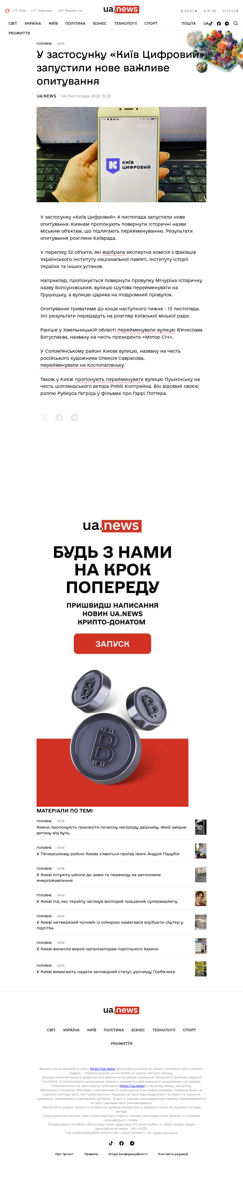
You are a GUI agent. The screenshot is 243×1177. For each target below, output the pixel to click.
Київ (53, 23)
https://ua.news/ (103, 1068)
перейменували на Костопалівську (82, 365)
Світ (13, 23)
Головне (44, 43)
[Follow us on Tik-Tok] (211, 23)
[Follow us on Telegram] (227, 23)
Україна (33, 23)
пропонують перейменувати (109, 379)
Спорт (151, 23)
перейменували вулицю (146, 329)
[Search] (235, 23)
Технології (125, 23)
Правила (91, 1154)
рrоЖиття (19, 33)
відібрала (114, 252)
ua (206, 23)
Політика (75, 23)
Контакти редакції (173, 1154)
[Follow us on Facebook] (219, 23)
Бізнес (100, 23)
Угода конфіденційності (128, 1154)
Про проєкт (64, 1154)
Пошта (189, 23)
